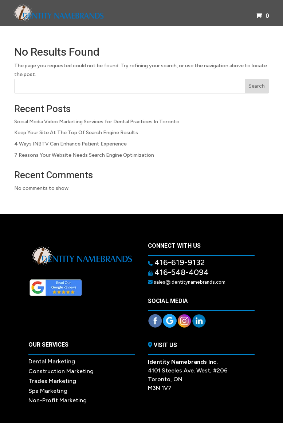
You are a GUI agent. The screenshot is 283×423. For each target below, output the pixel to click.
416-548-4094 (181, 272)
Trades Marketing (52, 381)
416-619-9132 (179, 262)
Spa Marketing (47, 390)
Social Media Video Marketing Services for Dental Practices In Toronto (97, 122)
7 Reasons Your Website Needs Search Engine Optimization (84, 155)
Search (256, 86)
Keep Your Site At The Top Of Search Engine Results (76, 132)
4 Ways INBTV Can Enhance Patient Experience (70, 144)
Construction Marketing (61, 371)
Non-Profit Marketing (57, 400)
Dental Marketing (51, 361)
